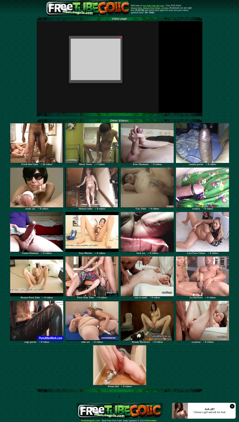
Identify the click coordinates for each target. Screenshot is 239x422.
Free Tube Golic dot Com (153, 5)
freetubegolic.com (90, 421)
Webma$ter (151, 421)
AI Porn (164, 8)
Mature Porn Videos (151, 8)
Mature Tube (136, 8)
